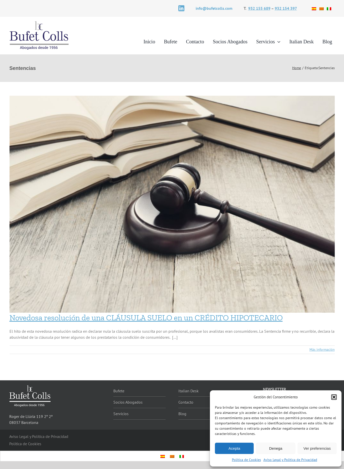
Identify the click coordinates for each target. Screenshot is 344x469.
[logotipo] (39, 22)
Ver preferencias (317, 448)
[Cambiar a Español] (314, 8)
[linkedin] (181, 8)
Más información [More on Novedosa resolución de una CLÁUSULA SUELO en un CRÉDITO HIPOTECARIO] (322, 349)
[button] (333, 397)
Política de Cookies (246, 459)
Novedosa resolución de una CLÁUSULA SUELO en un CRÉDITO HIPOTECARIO (146, 317)
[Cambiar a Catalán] (321, 8)
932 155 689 (259, 8)
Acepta (234, 448)
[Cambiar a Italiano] (329, 8)
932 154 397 (286, 8)
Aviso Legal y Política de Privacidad (290, 459)
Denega (275, 448)
